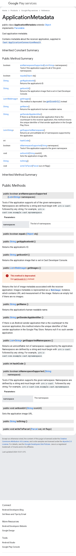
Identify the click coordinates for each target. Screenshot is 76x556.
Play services (22, 3)
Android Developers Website (14, 526)
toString (23, 161)
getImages (24, 99)
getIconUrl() (53, 101)
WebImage (12, 99)
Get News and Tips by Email (14, 514)
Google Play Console (11, 547)
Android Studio (8, 542)
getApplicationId (27, 81)
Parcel (35, 166)
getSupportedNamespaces (32, 130)
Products (14, 10)
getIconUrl (24, 88)
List (45, 65)
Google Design (8, 530)
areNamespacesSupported (32, 65)
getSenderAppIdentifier (30, 114)
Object (48, 25)
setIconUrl (24, 153)
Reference (45, 10)
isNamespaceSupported (30, 145)
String (51, 65)
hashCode (24, 141)
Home (4, 10)
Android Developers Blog (13, 510)
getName (24, 106)
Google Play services (29, 10)
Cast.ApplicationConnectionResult (22, 42)
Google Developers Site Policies (37, 444)
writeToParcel (26, 166)
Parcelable (19, 28)
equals (23, 76)
